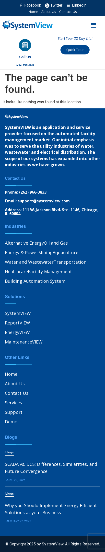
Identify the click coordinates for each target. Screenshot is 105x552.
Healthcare (16, 271)
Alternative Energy (24, 243)
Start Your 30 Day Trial (75, 38)
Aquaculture (65, 252)
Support (14, 412)
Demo (11, 422)
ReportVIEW (17, 323)
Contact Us (68, 11)
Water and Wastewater (29, 262)
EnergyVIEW (17, 332)
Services (13, 403)
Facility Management (50, 271)
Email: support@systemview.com (37, 201)
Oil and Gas (56, 243)
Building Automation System (35, 281)
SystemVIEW (18, 313)
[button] (93, 25)
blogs (9, 452)
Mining (45, 252)
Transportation (70, 262)
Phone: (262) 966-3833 (26, 192)
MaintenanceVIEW (24, 342)
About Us (48, 11)
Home (33, 11)
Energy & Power (21, 252)
